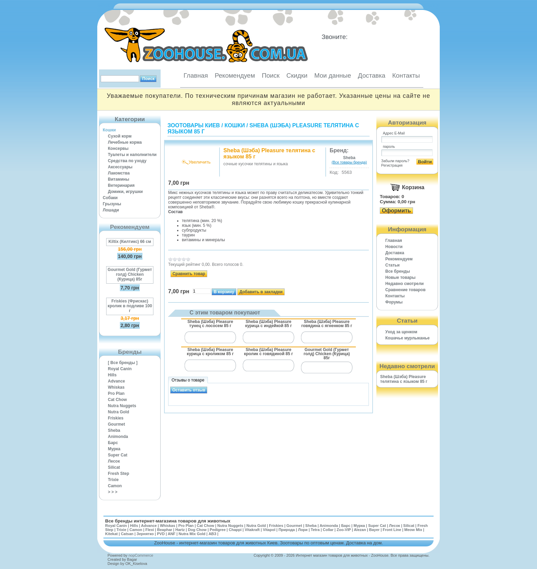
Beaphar (164, 530)
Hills (112, 375)
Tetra (315, 530)
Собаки (110, 197)
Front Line (392, 530)
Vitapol (269, 530)
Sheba (114, 430)
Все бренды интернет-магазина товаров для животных (167, 520)
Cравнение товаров (405, 289)
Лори (303, 530)
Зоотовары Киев (193, 125)
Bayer (374, 530)
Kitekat (111, 534)
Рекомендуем (235, 75)
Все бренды (397, 271)
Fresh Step (118, 473)
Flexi (149, 530)
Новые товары (400, 277)
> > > (112, 492)
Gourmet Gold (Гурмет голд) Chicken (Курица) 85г (130, 274)
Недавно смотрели (404, 283)
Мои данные (332, 75)
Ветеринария (121, 185)
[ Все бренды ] (123, 362)
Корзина (413, 187)
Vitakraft (252, 530)
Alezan (360, 530)
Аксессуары (120, 167)
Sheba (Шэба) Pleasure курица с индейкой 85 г (268, 323)
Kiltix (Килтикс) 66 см (130, 241)
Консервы (118, 148)
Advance (116, 381)
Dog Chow (197, 530)
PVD (161, 534)
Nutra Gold (118, 412)
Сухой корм (120, 136)
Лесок (114, 461)
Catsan (127, 534)
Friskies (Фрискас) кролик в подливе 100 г (130, 306)
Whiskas (116, 387)
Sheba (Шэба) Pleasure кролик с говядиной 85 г (268, 351)
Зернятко (145, 534)
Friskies (115, 418)
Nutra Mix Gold (191, 534)
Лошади (111, 210)
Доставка (371, 75)
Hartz (180, 530)
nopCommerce (140, 555)
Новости (393, 246)
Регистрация (391, 165)
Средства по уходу (127, 160)
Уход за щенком (401, 331)
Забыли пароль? (395, 161)
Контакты (406, 75)
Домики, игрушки (125, 191)
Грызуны (112, 204)
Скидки (297, 75)
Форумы (393, 302)
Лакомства (119, 173)
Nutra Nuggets (122, 405)
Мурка (114, 449)
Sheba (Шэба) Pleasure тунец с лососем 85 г (210, 323)
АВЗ (212, 534)
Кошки (109, 130)
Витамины (118, 179)
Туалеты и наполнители (132, 154)
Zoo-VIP (344, 530)
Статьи (392, 265)
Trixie (113, 479)
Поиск (270, 75)
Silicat (114, 467)
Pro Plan (116, 393)
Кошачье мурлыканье (407, 338)
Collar (328, 530)
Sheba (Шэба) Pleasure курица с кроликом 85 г (210, 351)
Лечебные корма (125, 142)
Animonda (118, 436)
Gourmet (116, 424)
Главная (196, 75)
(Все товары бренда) (349, 162)
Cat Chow (117, 399)
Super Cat (117, 455)
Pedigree (217, 530)
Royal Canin (120, 368)
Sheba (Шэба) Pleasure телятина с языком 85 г (403, 379)
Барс (113, 442)
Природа (286, 530)
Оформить (396, 211)
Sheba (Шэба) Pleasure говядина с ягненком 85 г (326, 323)
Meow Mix (413, 530)
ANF (172, 534)
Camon (115, 485)
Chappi (235, 530)
